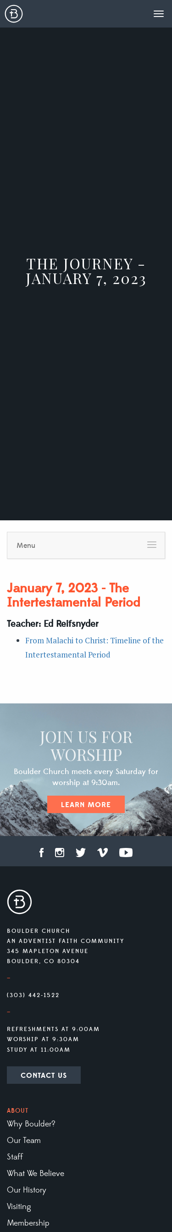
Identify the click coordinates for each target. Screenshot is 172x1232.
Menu (26, 545)
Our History (26, 1190)
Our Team (24, 1141)
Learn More (86, 804)
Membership (28, 1223)
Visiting (19, 1207)
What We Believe (35, 1174)
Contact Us (44, 1075)
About (17, 1111)
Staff (15, 1157)
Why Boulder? (31, 1124)
